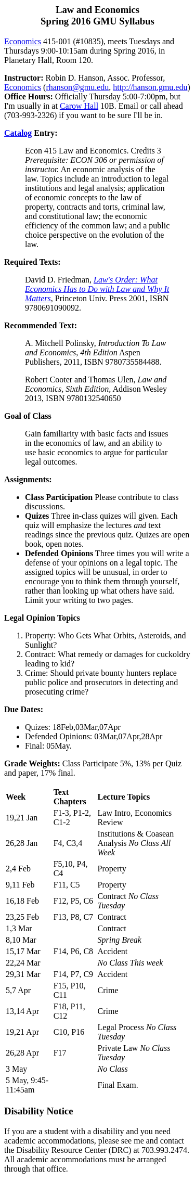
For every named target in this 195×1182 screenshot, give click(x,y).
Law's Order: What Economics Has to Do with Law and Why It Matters (97, 289)
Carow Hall (79, 105)
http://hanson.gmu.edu (150, 87)
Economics (22, 41)
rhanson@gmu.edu (77, 87)
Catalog (18, 133)
